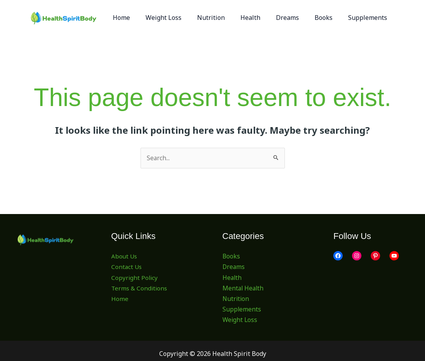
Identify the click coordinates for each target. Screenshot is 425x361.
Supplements (241, 309)
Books (231, 256)
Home (119, 299)
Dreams (233, 267)
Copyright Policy (135, 277)
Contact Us (127, 267)
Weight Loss (240, 320)
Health (232, 277)
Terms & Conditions (140, 288)
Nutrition (236, 299)
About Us (124, 256)
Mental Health (243, 288)
